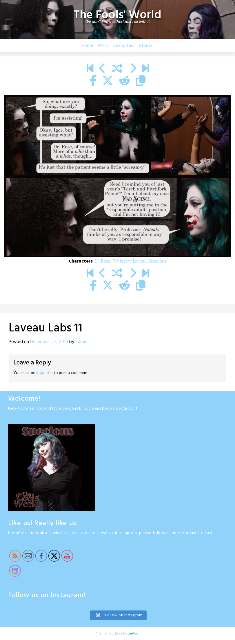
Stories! (146, 45)
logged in (44, 373)
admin (81, 342)
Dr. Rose (102, 261)
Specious (157, 261)
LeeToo (133, 634)
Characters (123, 45)
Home (87, 45)
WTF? (103, 45)
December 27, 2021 (49, 342)
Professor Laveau (130, 261)
